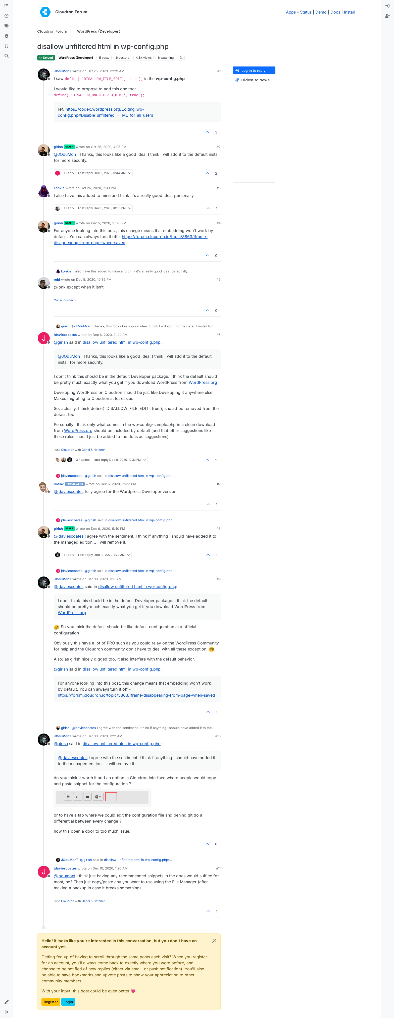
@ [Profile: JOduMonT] (66, 154)
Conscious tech (65, 300)
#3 (219, 188)
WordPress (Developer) (76, 57)
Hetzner (99, 450)
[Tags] (6, 26)
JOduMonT (62, 71)
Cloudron (67, 450)
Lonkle (59, 188)
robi (57, 279)
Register (51, 1002)
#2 (219, 147)
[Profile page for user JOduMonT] (44, 74)
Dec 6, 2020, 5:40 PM (108, 529)
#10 (218, 736)
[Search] (6, 56)
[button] (6, 1002)
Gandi (86, 450)
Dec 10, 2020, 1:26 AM (110, 868)
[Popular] (6, 36)
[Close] (214, 941)
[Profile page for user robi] (44, 283)
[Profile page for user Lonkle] (44, 191)
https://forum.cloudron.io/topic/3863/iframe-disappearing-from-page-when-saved (136, 695)
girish (58, 147)
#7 (219, 484)
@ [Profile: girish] (61, 342)
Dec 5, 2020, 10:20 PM (108, 223)
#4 (219, 223)
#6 (219, 335)
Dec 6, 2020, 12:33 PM (118, 484)
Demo (321, 12)
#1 (219, 71)
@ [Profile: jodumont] (64, 875)
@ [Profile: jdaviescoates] (68, 491)
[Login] (387, 6)
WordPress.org (203, 382)
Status (306, 12)
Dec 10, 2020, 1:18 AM (104, 579)
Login (68, 1002)
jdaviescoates (65, 335)
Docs (335, 12)
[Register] (387, 16)
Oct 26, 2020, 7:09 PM (98, 188)
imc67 (59, 484)
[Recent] (6, 16)
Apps (291, 12)
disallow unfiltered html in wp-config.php (122, 342)
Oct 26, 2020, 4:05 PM (108, 147)
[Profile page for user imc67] (44, 487)
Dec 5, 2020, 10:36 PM (94, 279)
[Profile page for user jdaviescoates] (44, 338)
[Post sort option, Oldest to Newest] (254, 80)
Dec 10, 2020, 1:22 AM (104, 736)
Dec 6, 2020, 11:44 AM (110, 335)
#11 (218, 868)
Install (349, 12)
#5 (219, 279)
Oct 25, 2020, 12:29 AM (105, 71)
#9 (219, 579)
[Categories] (6, 6)
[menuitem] (387, 6)
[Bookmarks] (6, 46)
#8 (219, 529)
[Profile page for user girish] (44, 150)
